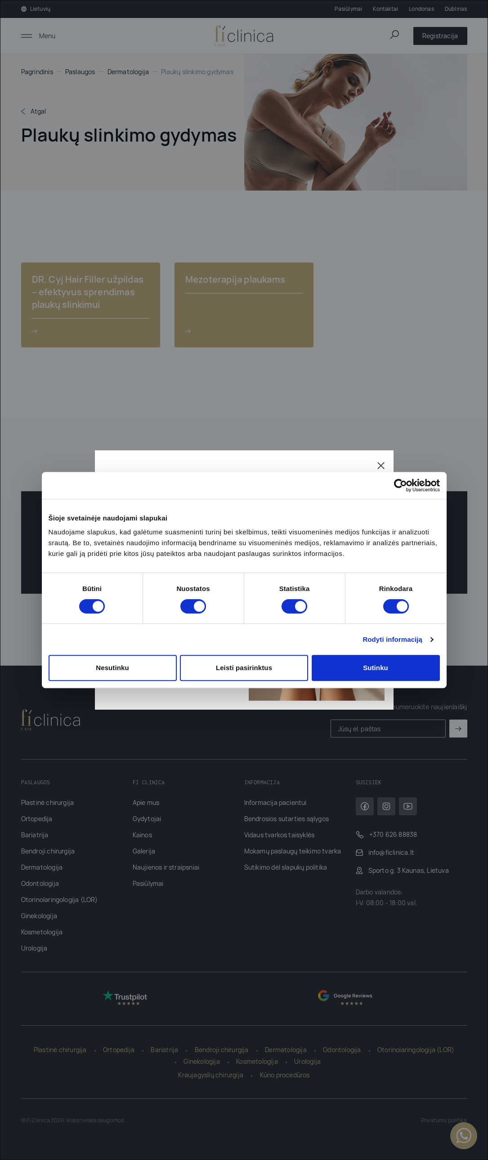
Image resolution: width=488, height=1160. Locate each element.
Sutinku (375, 667)
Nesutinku (112, 667)
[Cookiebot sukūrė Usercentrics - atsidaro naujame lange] (400, 485)
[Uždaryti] (381, 464)
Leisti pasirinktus (244, 667)
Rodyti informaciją (392, 639)
